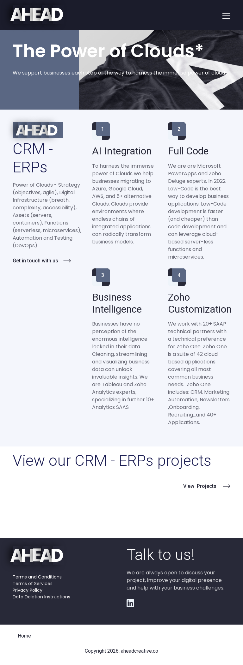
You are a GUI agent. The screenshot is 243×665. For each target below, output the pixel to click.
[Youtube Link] (130, 603)
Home (24, 636)
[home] (38, 15)
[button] (226, 15)
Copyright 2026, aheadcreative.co (121, 651)
